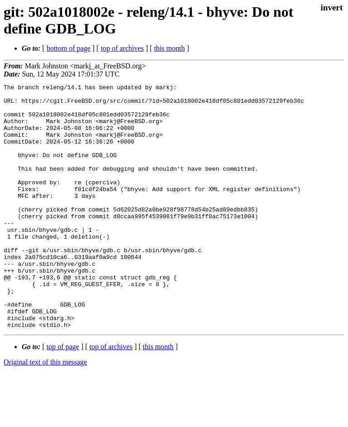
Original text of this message (45, 411)
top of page (63, 395)
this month (169, 48)
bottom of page (69, 48)
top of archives (122, 48)
